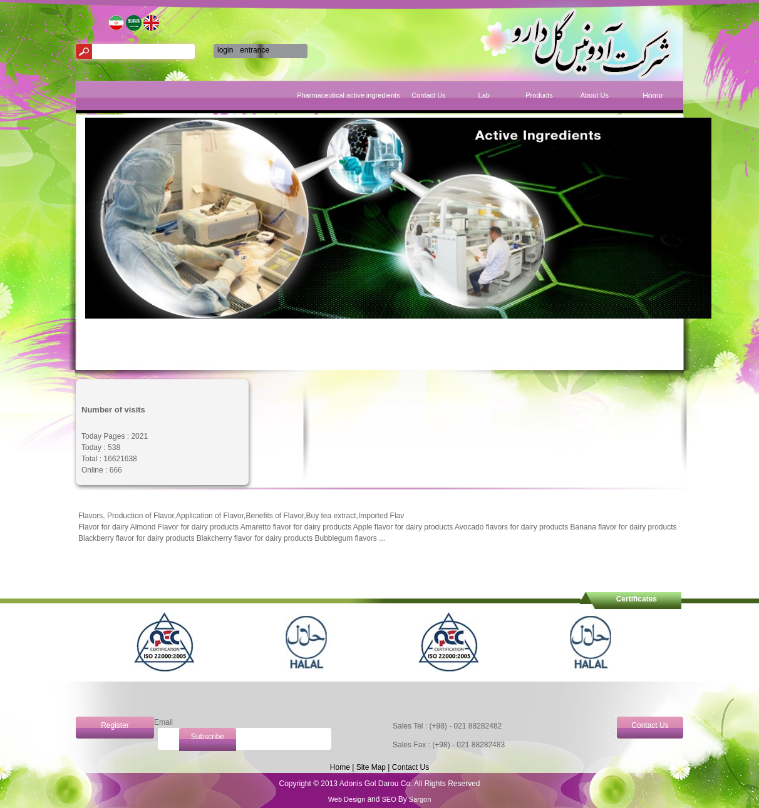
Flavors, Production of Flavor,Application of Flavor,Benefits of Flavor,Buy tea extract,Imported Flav (241, 515)
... (382, 538)
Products (538, 95)
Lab (484, 95)
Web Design (348, 799)
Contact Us (428, 95)
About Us (595, 95)
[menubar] (514, 97)
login (225, 50)
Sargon (419, 799)
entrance (254, 50)
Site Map (371, 767)
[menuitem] (652, 101)
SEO (389, 799)
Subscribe (207, 736)
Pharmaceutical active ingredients (373, 95)
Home (653, 95)
